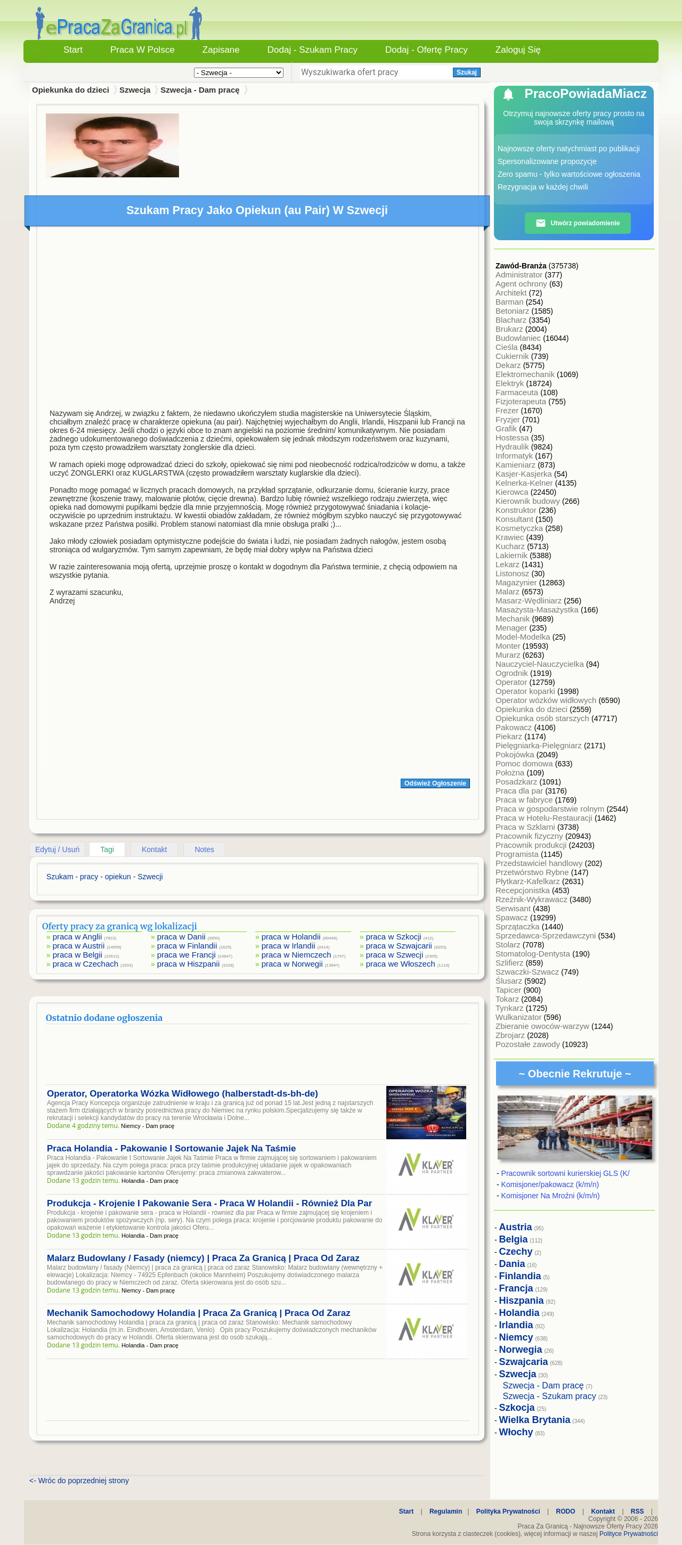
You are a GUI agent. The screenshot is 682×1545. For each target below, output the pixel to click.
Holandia (519, 1312)
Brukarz (510, 328)
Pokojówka (516, 754)
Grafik (507, 428)
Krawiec (511, 537)
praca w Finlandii (187, 945)
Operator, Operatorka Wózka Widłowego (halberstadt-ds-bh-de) (182, 1094)
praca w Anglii (77, 936)
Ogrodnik (513, 672)
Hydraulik (513, 446)
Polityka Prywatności (508, 1511)
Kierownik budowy (529, 500)
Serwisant (514, 908)
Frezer (508, 410)
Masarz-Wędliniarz (530, 600)
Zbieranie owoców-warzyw (543, 1026)
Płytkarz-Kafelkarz (529, 881)
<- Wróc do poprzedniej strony (79, 1480)
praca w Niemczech (296, 954)
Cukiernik (513, 356)
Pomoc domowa (525, 763)
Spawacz (513, 917)
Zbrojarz (511, 1035)
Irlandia (516, 1325)
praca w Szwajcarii (399, 945)
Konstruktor (517, 509)
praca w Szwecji (395, 954)
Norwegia (520, 1349)
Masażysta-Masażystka (538, 609)
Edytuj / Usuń (57, 849)
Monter (509, 645)
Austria (515, 1227)
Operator (512, 681)
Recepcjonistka (524, 890)
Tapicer (510, 989)
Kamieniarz (517, 464)
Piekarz (510, 736)
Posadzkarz (518, 781)
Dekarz (509, 365)
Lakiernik (513, 555)
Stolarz (509, 944)
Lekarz (509, 564)
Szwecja (134, 89)
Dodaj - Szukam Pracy (312, 50)
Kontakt (154, 849)
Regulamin (445, 1511)
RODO (565, 1511)
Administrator (520, 274)
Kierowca (513, 491)
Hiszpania (521, 1300)
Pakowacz (515, 727)
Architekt (512, 292)
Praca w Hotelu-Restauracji (545, 817)
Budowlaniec (519, 337)
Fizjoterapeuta (522, 401)
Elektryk (511, 383)
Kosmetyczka (520, 528)
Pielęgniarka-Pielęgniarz (540, 745)
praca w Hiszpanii (188, 963)
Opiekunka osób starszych (543, 718)
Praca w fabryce (525, 799)
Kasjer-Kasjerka (525, 473)
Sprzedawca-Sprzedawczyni (547, 935)
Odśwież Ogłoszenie (435, 783)
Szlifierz (511, 962)
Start (73, 50)
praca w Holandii (291, 936)
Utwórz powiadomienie (577, 223)
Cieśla (508, 346)
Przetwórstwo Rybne (533, 872)
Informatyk (515, 455)
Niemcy (516, 1337)
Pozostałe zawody (529, 1044)
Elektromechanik (526, 374)
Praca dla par (520, 790)
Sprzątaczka (519, 926)
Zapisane (221, 50)
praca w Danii (181, 936)
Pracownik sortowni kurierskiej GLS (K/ (565, 1173)
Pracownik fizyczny (530, 835)
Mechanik (514, 618)
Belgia (513, 1239)
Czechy (516, 1251)
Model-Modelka (524, 636)
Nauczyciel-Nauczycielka (541, 663)
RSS (637, 1511)
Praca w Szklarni (526, 826)
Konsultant (515, 519)
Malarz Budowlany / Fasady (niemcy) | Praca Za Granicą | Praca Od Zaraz (203, 1258)
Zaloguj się (518, 50)
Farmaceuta (518, 392)
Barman (511, 301)
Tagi (107, 849)
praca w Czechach (85, 963)
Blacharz (512, 319)
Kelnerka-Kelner (525, 482)
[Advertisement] (258, 314)
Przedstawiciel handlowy (540, 863)
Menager (512, 627)
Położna (511, 772)
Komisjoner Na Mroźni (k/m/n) (550, 1195)
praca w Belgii (77, 954)
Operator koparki (526, 691)
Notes (204, 849)
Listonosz (514, 573)
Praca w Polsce (142, 50)
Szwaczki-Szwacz (528, 971)
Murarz (509, 654)
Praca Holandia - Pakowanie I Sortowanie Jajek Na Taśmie (171, 1148)
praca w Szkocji (393, 936)
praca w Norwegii (292, 963)
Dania (512, 1263)
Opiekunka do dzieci (533, 709)
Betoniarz (514, 310)
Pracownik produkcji (532, 844)
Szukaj (467, 72)
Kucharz (511, 546)
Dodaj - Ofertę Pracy (426, 50)
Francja (516, 1288)
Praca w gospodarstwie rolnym (551, 808)
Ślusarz (510, 980)
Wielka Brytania (535, 1420)
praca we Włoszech (400, 963)
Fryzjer (509, 419)
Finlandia (520, 1276)
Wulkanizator (520, 1016)
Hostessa (513, 437)
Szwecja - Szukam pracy (549, 1396)
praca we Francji (186, 954)
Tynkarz (511, 1007)
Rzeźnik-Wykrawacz (533, 899)
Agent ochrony (522, 283)
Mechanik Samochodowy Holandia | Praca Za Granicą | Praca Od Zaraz (199, 1313)
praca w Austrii (79, 945)
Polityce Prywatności (628, 1534)
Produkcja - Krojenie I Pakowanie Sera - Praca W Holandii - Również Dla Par (209, 1203)
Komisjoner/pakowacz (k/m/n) (550, 1184)
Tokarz (508, 998)
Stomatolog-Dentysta (534, 953)
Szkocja (517, 1407)
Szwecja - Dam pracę (199, 89)
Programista (518, 854)
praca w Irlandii (288, 945)
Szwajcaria (523, 1361)
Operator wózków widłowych (547, 700)
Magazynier (517, 582)
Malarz (509, 591)
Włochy (516, 1432)
